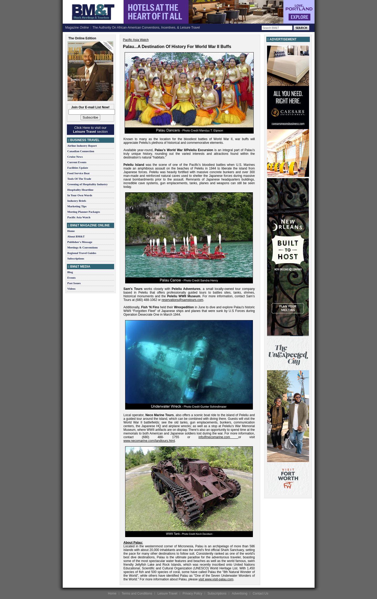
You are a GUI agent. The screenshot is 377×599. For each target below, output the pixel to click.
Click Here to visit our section (90, 130)
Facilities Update (77, 167)
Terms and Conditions (137, 593)
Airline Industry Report (82, 145)
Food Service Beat (78, 173)
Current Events (77, 162)
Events (71, 277)
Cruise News (75, 156)
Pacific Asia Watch (79, 217)
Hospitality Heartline (80, 189)
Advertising (239, 593)
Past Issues (74, 283)
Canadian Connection (80, 151)
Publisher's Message (79, 241)
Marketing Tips (77, 206)
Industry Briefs (76, 200)
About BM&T (76, 236)
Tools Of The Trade (79, 178)
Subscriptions (75, 258)
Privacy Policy (192, 593)
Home (71, 230)
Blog (70, 272)
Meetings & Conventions (82, 247)
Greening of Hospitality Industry (87, 184)
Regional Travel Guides (81, 253)
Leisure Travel (167, 593)
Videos (71, 288)
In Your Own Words (79, 195)
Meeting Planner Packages (83, 211)
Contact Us (260, 593)
